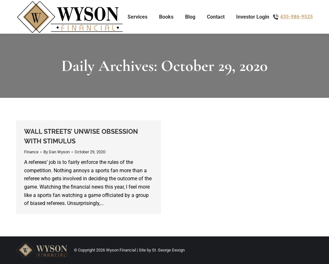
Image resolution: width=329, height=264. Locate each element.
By (56, 151)
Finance (31, 151)
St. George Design (168, 250)
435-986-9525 (296, 17)
